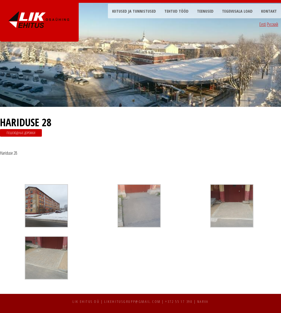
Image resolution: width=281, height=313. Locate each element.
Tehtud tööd (176, 11)
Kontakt (269, 11)
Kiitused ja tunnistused (134, 11)
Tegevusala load (237, 11)
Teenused (205, 11)
